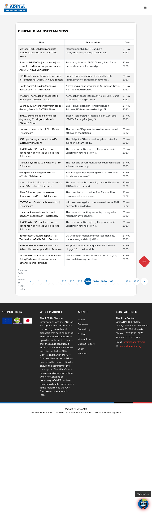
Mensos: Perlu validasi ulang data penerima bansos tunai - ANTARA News (38, 52)
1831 (111, 281)
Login (81, 348)
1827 (79, 281)
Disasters (83, 324)
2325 (136, 281)
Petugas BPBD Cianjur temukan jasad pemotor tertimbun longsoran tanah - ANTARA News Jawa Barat (40, 66)
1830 (104, 281)
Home (81, 319)
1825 (63, 281)
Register (82, 353)
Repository (84, 329)
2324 (128, 281)
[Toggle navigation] (145, 7)
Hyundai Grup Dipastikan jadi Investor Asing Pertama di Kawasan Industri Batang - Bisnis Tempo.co (40, 259)
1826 (71, 281)
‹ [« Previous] (30, 281)
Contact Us (84, 338)
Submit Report (86, 343)
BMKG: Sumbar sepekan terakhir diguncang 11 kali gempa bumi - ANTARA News (37, 119)
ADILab (82, 334)
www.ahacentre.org (131, 346)
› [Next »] (144, 281)
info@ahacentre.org (133, 341)
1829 (96, 281)
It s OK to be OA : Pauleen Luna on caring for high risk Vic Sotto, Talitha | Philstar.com (39, 152)
